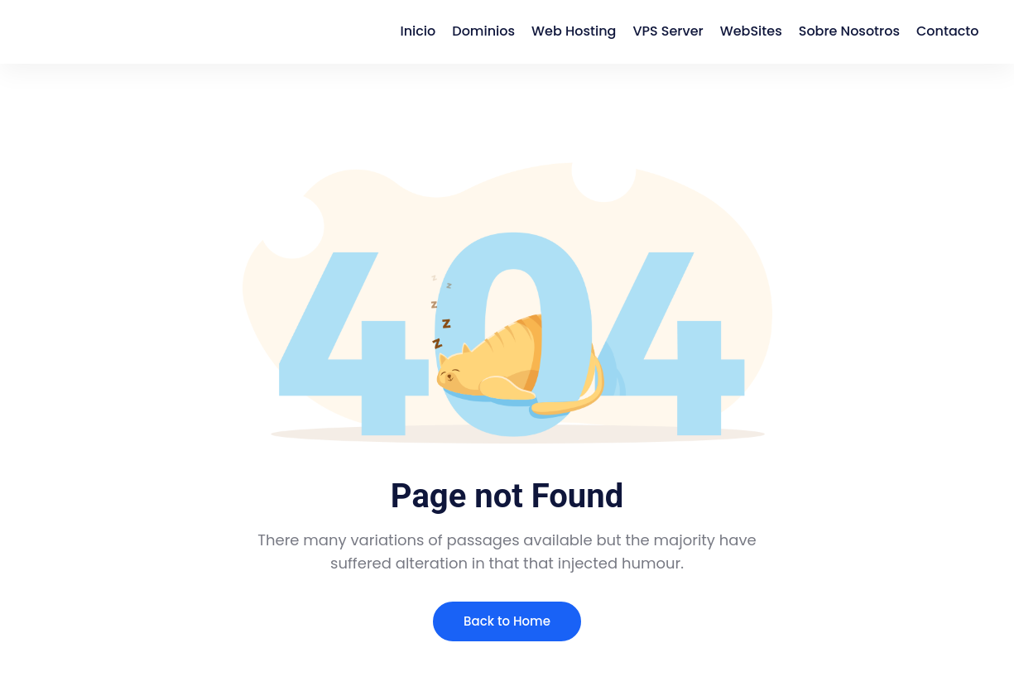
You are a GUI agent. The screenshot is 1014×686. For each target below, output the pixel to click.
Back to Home (507, 621)
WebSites (751, 31)
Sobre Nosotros (849, 31)
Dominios (483, 31)
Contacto (947, 31)
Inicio (417, 31)
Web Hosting (573, 31)
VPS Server (667, 31)
